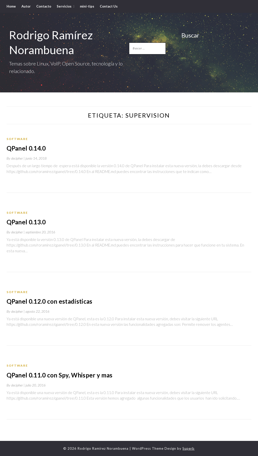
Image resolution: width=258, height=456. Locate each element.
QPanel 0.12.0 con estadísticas (48, 301)
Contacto (43, 6)
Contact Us (109, 6)
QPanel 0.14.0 (25, 148)
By (16, 158)
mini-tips (87, 6)
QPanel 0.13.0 (25, 222)
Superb (188, 448)
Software (17, 139)
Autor (26, 6)
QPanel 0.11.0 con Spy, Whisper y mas (58, 374)
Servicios (64, 6)
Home (11, 6)
